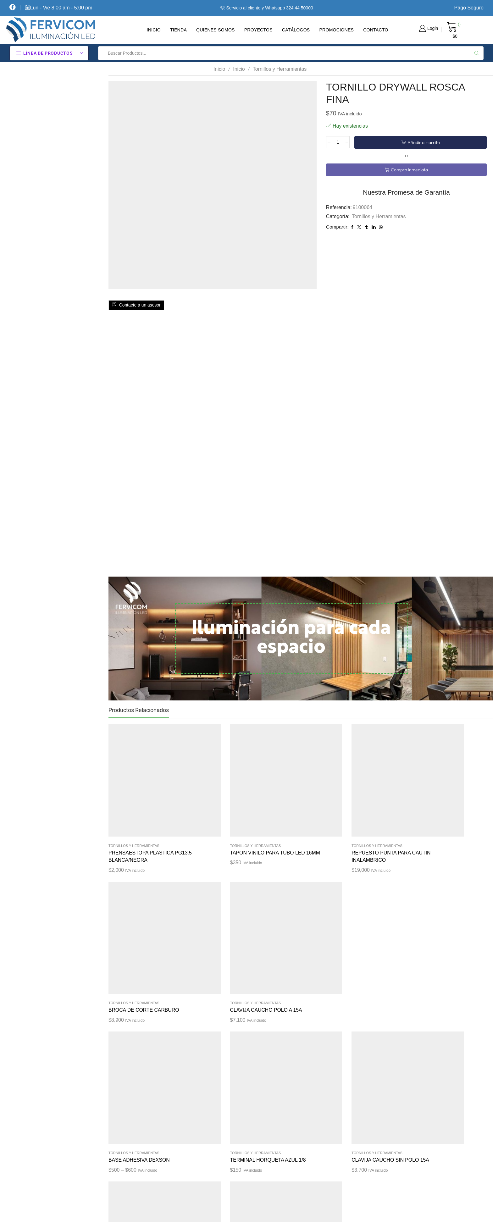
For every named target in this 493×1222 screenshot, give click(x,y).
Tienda (178, 29)
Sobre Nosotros (257, 1130)
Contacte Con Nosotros (266, 1175)
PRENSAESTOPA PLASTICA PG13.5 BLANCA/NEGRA (141, 815)
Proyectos (258, 29)
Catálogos (296, 29)
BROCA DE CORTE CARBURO (368, 815)
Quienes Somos (215, 29)
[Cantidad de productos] (338, 142)
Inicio (154, 29)
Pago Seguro (469, 7)
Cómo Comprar (257, 1064)
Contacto (375, 29)
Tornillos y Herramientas (280, 69)
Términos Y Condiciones (267, 1108)
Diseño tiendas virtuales (375, 1211)
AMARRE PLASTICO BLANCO (369, 932)
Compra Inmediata (409, 170)
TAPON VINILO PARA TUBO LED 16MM (219, 815)
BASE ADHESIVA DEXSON (139, 928)
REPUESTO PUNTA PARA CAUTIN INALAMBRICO (296, 815)
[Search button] (476, 53)
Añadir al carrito (423, 142)
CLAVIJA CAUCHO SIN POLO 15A (301, 932)
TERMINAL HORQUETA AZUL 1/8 (221, 932)
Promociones (336, 29)
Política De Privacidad (265, 1086)
